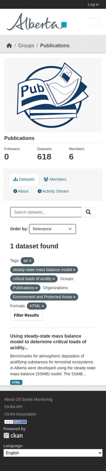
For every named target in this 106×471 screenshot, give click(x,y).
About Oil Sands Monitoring (28, 399)
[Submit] (88, 212)
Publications (55, 45)
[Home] (9, 45)
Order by (18, 229)
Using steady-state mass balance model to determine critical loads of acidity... (48, 342)
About (21, 191)
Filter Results (26, 315)
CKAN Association (20, 414)
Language (12, 446)
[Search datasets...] (45, 212)
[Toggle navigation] (93, 22)
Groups (26, 45)
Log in (93, 4)
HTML (16, 382)
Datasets (23, 179)
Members (55, 179)
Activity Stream (53, 191)
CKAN (13, 435)
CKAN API (13, 406)
